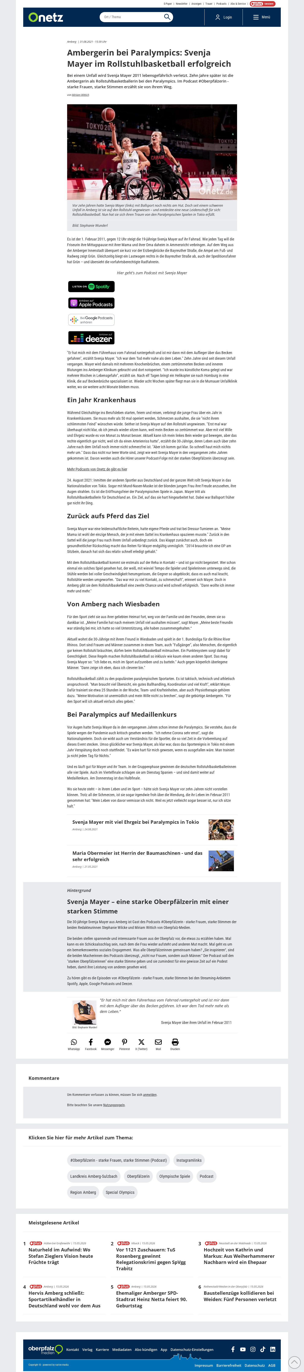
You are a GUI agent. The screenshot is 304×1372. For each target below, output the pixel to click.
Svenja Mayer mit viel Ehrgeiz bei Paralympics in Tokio (135, 823)
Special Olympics (120, 1193)
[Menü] (255, 17)
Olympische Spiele (174, 1177)
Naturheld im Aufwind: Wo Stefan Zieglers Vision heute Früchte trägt (60, 1256)
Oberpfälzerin (138, 1177)
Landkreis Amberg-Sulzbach (93, 1177)
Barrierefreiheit (228, 1366)
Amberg (71, 42)
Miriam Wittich (80, 95)
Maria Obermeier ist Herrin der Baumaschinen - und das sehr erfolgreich (137, 857)
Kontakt (72, 1350)
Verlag (87, 1350)
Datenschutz (255, 1366)
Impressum (204, 1366)
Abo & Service (238, 3)
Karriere (102, 1350)
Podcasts (221, 3)
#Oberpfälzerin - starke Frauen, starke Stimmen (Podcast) (118, 1161)
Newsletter (181, 3)
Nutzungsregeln (114, 1106)
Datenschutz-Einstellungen (192, 1350)
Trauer (208, 3)
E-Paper (168, 3)
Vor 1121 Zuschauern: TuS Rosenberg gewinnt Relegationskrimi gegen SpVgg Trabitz (151, 1259)
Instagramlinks (189, 1161)
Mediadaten (122, 1350)
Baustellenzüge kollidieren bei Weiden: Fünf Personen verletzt (240, 1297)
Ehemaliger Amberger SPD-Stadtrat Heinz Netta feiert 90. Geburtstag (151, 1300)
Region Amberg (83, 1193)
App (164, 1350)
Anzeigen (196, 3)
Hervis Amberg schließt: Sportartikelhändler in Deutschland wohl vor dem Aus (64, 1300)
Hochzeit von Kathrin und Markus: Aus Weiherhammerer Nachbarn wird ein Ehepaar (239, 1256)
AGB (272, 1366)
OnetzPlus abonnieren (262, 4)
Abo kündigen (146, 1350)
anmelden (150, 1096)
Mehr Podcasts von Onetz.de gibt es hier (97, 470)
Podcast (206, 1177)
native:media (62, 1365)
